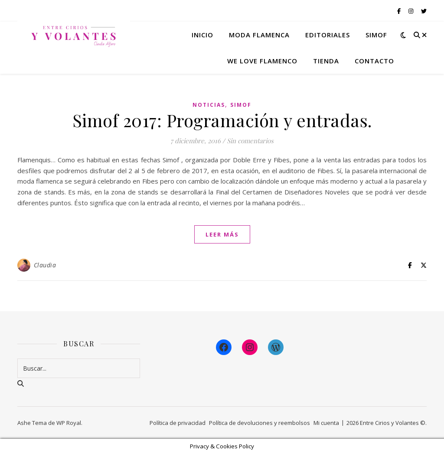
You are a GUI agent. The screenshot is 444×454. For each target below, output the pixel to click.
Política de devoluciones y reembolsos (259, 423)
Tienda (326, 60)
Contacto (374, 60)
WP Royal (68, 423)
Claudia (45, 265)
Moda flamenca (259, 34)
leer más (222, 234)
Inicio (202, 34)
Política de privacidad (178, 423)
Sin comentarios (250, 140)
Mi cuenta (326, 423)
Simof (376, 34)
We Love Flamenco (262, 60)
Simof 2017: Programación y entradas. (222, 120)
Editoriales (327, 34)
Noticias (209, 105)
